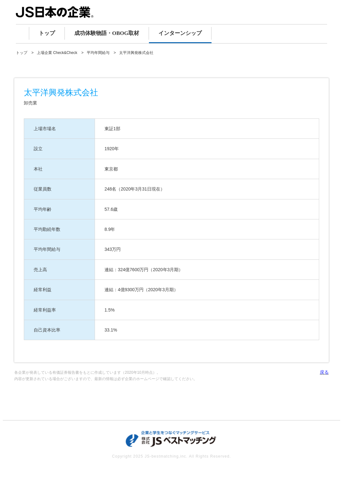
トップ (47, 33)
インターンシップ (180, 33)
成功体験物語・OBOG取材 (106, 33)
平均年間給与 (98, 52)
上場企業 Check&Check (57, 52)
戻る (324, 372)
